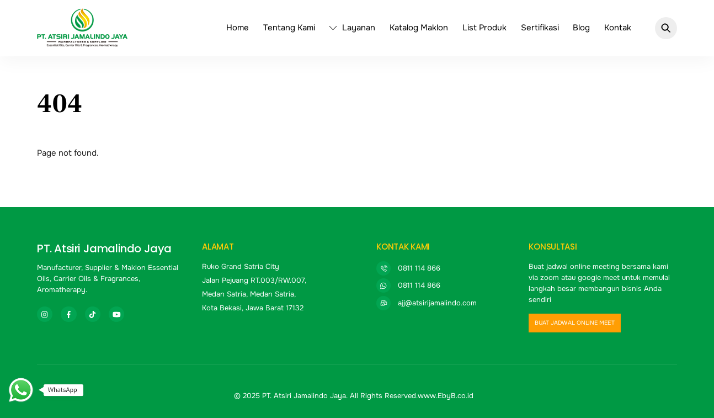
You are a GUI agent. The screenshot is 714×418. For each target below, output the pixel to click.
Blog (581, 27)
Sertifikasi (540, 27)
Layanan (352, 27)
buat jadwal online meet (575, 323)
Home (237, 27)
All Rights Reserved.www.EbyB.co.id (411, 395)
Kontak (617, 27)
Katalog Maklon (419, 27)
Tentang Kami (289, 27)
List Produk (484, 27)
